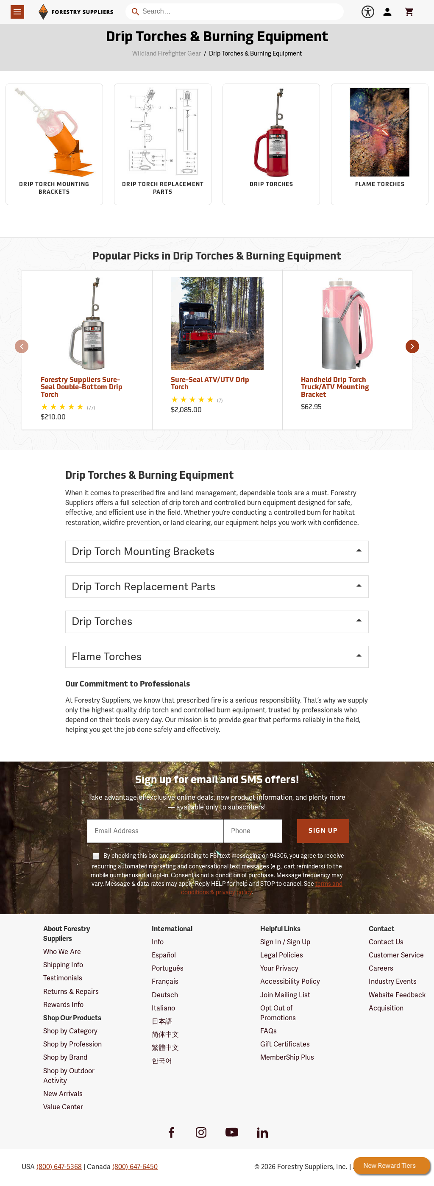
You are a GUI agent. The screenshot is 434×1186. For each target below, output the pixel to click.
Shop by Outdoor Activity (69, 1076)
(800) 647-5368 (59, 1167)
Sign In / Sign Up (285, 942)
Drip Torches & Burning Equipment (255, 53)
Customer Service (396, 955)
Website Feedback (397, 995)
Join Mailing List (285, 995)
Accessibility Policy (290, 981)
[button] (21, 346)
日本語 (162, 1021)
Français (165, 981)
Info (158, 942)
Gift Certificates (285, 1044)
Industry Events (393, 981)
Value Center (63, 1107)
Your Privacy (279, 968)
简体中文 (165, 1034)
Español (164, 955)
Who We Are (62, 952)
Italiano (163, 1008)
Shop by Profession (72, 1044)
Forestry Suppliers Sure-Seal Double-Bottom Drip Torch (81, 388)
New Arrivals (63, 1094)
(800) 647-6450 (135, 1167)
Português (168, 968)
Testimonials (62, 978)
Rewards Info (63, 1005)
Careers (381, 968)
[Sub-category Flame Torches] (379, 144)
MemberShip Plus (287, 1057)
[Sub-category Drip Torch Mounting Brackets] (54, 144)
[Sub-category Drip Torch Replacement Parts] (162, 144)
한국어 (162, 1061)
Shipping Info (63, 965)
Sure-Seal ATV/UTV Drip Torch (210, 384)
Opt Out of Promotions (278, 1013)
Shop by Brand (65, 1057)
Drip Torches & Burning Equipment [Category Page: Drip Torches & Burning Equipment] (217, 38)
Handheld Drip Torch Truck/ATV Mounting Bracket (335, 388)
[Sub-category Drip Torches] (271, 144)
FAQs (268, 1031)
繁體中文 (165, 1048)
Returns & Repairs (71, 992)
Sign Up (323, 831)
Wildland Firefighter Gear (166, 53)
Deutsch (165, 995)
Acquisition (386, 1008)
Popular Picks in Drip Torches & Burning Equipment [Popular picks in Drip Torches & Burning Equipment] (216, 257)
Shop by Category (70, 1031)
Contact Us (386, 942)
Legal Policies (281, 955)
